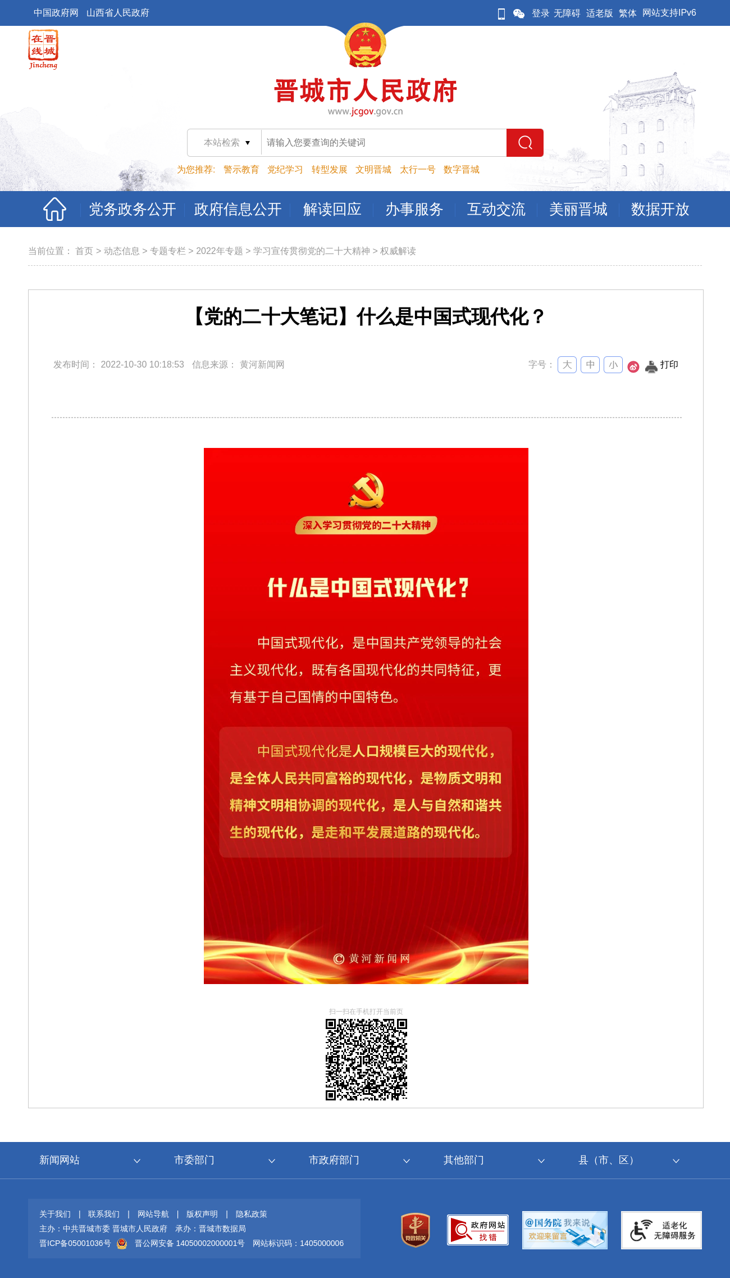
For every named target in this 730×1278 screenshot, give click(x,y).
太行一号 (418, 169)
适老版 (599, 13)
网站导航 (153, 1213)
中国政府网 (56, 12)
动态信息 (122, 251)
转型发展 (330, 169)
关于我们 (55, 1213)
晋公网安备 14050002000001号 (190, 1243)
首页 (84, 251)
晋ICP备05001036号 (75, 1243)
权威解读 (398, 251)
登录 (541, 13)
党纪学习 (285, 169)
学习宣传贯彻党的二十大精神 (311, 251)
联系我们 (104, 1213)
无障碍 (567, 13)
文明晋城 (373, 169)
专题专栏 (168, 251)
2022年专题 (219, 251)
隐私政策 (251, 1213)
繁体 (628, 13)
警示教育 (241, 169)
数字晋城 (462, 169)
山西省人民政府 (117, 12)
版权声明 (202, 1213)
